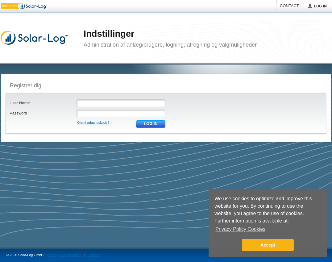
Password (18, 113)
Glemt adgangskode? (93, 122)
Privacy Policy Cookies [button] (240, 229)
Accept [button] (267, 245)
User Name (20, 103)
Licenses (93, 255)
